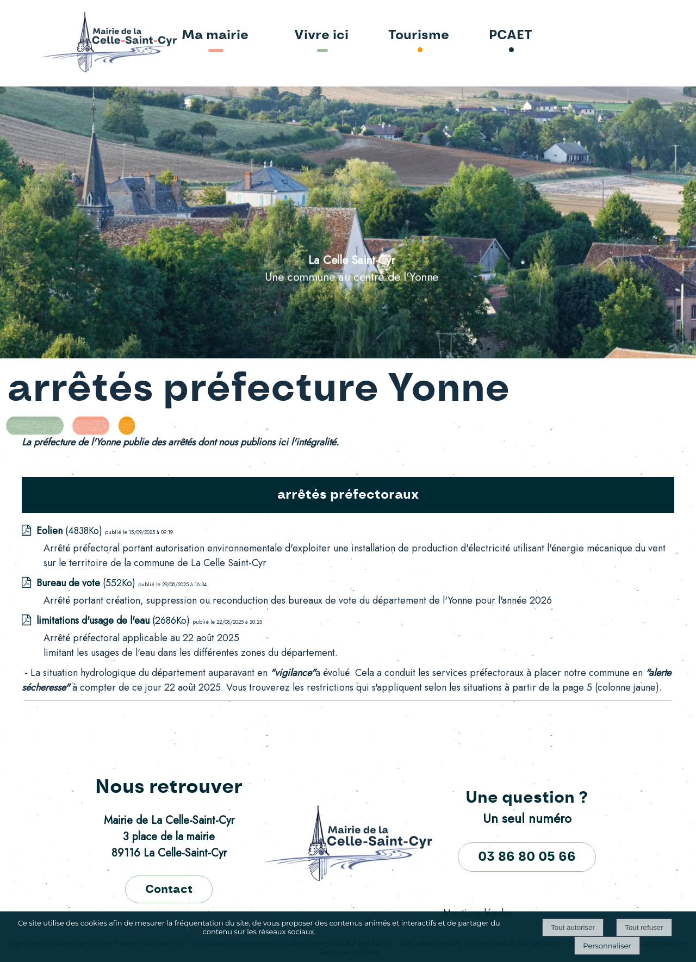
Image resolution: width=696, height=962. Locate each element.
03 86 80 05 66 (527, 857)
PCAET (510, 35)
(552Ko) (87, 583)
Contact (168, 889)
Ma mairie (215, 35)
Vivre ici (321, 35)
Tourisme (418, 35)
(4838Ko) (70, 531)
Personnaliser (607, 945)
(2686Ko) (114, 620)
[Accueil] (78, 43)
